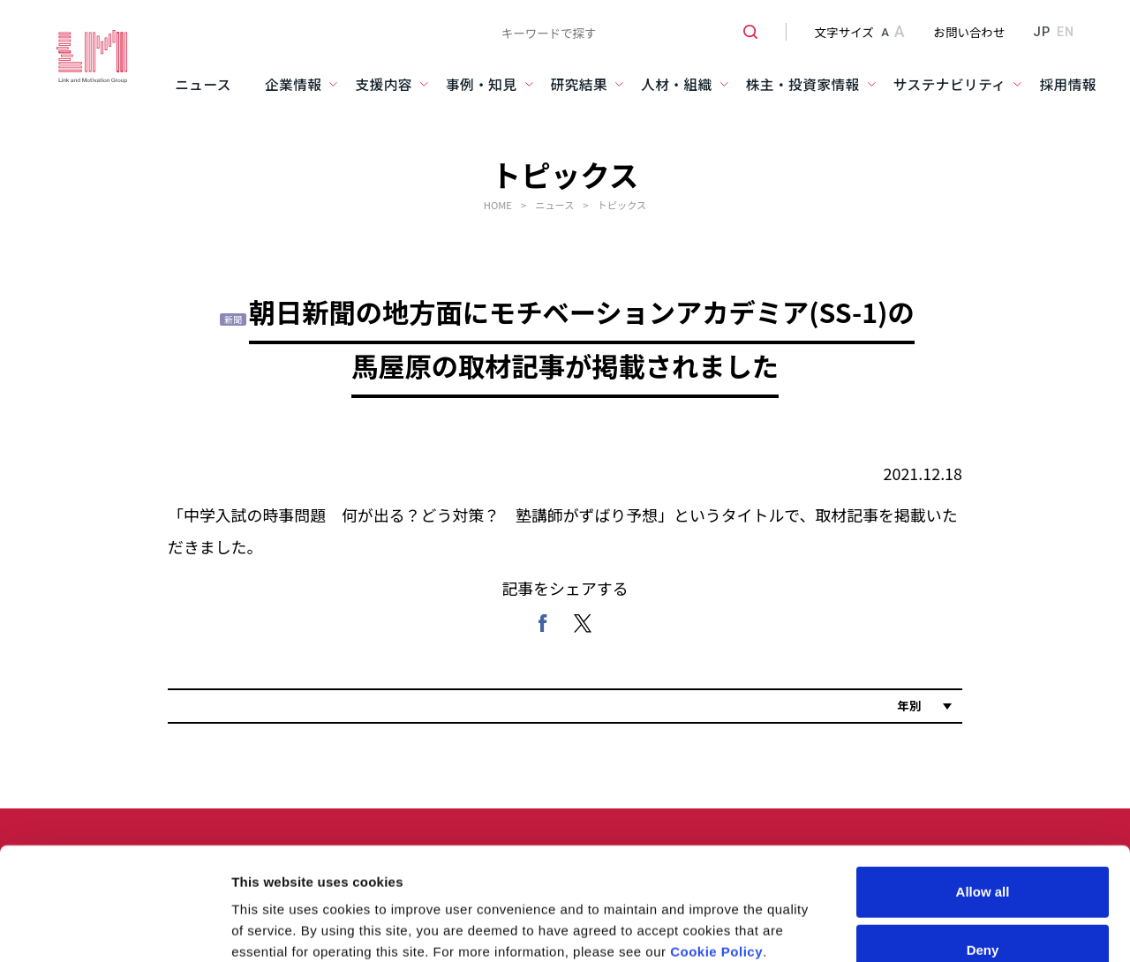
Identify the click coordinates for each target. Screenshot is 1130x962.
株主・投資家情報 (803, 84)
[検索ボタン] (743, 32)
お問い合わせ (970, 32)
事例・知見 (481, 84)
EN (1065, 32)
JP (1041, 32)
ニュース (203, 84)
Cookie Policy (716, 805)
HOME (498, 205)
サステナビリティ (949, 84)
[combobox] (622, 32)
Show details (926, 884)
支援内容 (383, 84)
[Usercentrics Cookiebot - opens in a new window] (114, 885)
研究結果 (579, 84)
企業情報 (293, 84)
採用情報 (1067, 84)
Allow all (983, 745)
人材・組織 (676, 84)
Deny (983, 802)
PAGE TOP (1083, 932)
